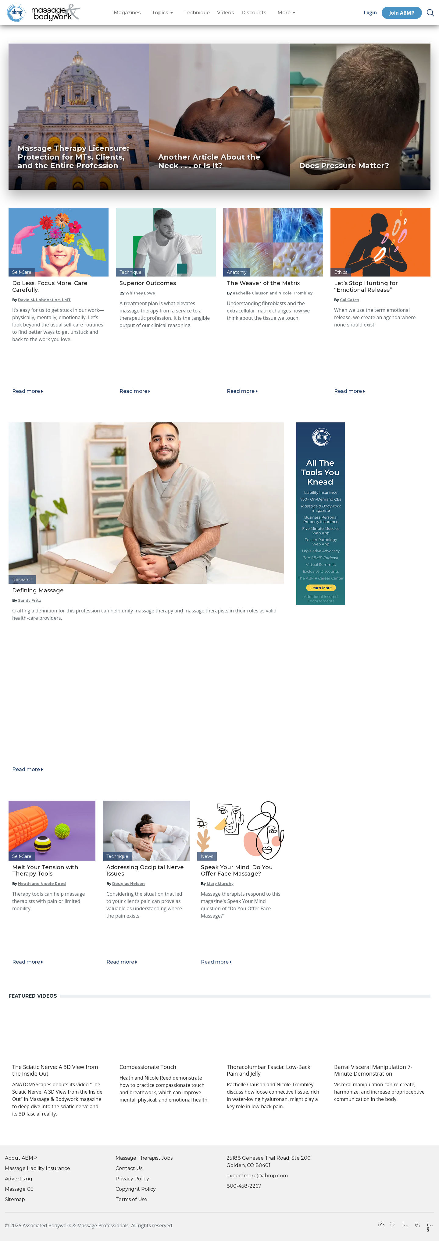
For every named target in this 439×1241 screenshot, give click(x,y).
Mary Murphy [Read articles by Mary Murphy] (220, 883)
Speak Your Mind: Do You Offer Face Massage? (237, 870)
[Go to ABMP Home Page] (16, 12)
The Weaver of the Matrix (263, 283)
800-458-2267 (244, 1186)
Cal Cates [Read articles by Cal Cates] (349, 300)
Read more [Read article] (26, 391)
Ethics (340, 272)
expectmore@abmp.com (257, 1176)
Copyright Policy (136, 1189)
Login (370, 12)
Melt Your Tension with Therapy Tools (45, 870)
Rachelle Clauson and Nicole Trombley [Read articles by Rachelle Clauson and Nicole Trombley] (272, 293)
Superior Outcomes (148, 283)
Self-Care (21, 272)
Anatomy (237, 272)
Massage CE (19, 1189)
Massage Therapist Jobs (144, 1158)
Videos (225, 12)
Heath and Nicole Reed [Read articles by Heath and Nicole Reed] (42, 883)
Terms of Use (131, 1199)
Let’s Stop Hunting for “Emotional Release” (366, 286)
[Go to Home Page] (56, 13)
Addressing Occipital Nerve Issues (145, 870)
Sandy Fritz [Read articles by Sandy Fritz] (29, 600)
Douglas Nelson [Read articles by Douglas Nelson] (128, 883)
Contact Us (129, 1168)
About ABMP (21, 1158)
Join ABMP (401, 12)
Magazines (127, 12)
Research (22, 579)
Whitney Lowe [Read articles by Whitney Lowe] (140, 293)
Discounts (253, 12)
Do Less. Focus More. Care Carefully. (49, 286)
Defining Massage (38, 590)
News (207, 856)
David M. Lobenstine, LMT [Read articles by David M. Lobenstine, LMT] (44, 300)
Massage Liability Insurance (37, 1168)
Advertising (18, 1179)
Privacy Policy (132, 1179)
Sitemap (15, 1199)
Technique (197, 12)
